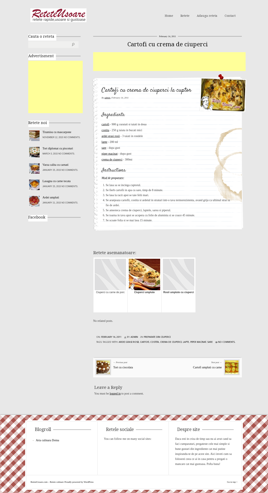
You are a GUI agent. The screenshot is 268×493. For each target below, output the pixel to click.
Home (169, 15)
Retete (184, 15)
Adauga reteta (207, 15)
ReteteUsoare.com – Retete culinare (58, 15)
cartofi (105, 124)
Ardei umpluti (51, 197)
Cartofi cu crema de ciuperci (167, 44)
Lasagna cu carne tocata (57, 181)
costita (105, 130)
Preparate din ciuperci (157, 337)
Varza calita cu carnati (55, 164)
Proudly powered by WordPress (79, 482)
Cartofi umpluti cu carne (207, 367)
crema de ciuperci (112, 159)
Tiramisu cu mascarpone (57, 132)
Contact (230, 15)
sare (104, 147)
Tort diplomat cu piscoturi (58, 148)
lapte (104, 142)
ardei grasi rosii (111, 136)
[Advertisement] (169, 61)
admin (107, 97)
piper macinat (110, 153)
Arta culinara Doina (47, 440)
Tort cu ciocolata (123, 367)
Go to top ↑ (232, 482)
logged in (115, 393)
